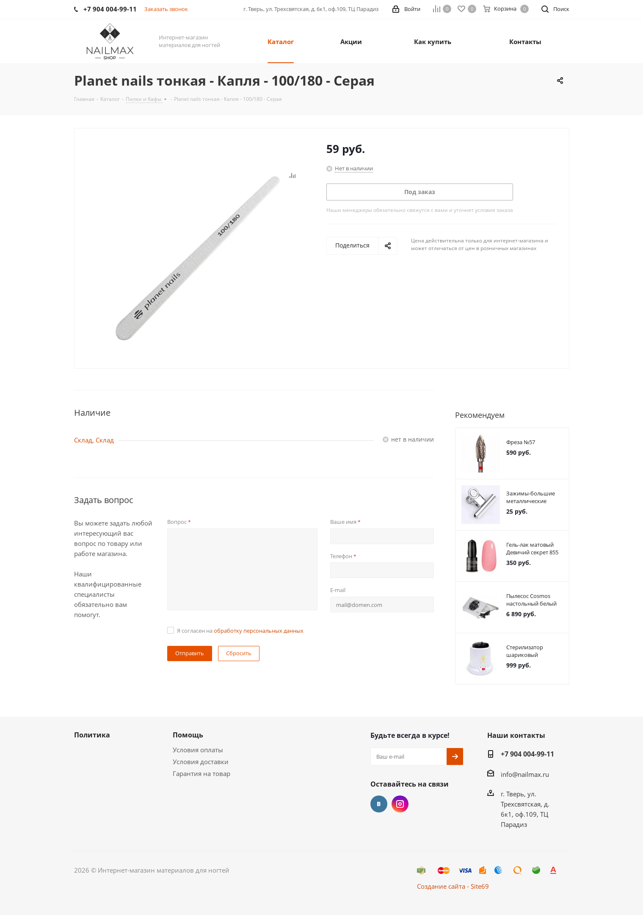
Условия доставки (201, 761)
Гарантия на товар (201, 773)
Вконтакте (378, 803)
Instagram (400, 803)
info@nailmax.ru (525, 774)
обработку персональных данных (259, 630)
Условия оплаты (198, 749)
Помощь (188, 735)
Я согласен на (240, 630)
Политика (92, 735)
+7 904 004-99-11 (527, 754)
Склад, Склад (94, 440)
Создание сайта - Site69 (453, 886)
